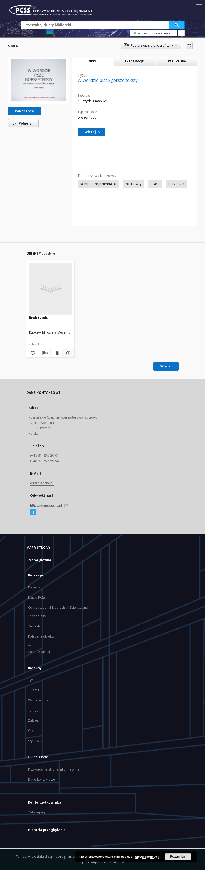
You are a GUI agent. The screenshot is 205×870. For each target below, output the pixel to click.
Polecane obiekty (41, 636)
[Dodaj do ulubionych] (189, 45)
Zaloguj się (36, 812)
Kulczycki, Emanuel (92, 101)
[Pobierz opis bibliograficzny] (44, 353)
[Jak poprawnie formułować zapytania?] (181, 33)
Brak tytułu (38, 317)
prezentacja (87, 117)
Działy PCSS (36, 597)
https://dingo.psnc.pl (49, 505)
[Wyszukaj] (177, 25)
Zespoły (34, 626)
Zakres (33, 720)
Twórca (34, 690)
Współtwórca (38, 700)
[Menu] (199, 4)
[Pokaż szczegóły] (68, 353)
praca (155, 184)
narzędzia (176, 184)
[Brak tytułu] (50, 288)
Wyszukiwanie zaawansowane (153, 33)
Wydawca (35, 741)
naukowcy (133, 184)
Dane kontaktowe (41, 779)
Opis (31, 730)
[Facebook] (33, 512)
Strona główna (39, 560)
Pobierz (21, 123)
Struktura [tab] (176, 61)
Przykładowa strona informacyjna (54, 769)
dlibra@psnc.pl (42, 483)
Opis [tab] (92, 61)
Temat (33, 710)
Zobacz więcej (39, 652)
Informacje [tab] (134, 61)
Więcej (166, 366)
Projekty (34, 587)
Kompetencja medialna (98, 184)
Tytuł (32, 680)
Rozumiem (178, 857)
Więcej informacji (147, 856)
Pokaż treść (24, 111)
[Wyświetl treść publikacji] (56, 353)
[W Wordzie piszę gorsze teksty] (38, 80)
